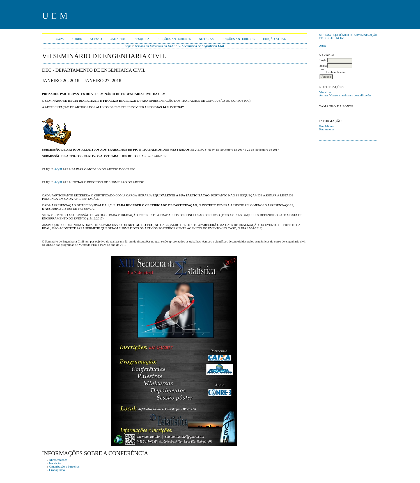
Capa (60, 38)
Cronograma (57, 469)
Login (323, 60)
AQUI (58, 169)
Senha (323, 65)
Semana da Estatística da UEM (155, 45)
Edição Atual (274, 38)
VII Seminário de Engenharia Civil (201, 45)
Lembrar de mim (335, 72)
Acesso (96, 38)
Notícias (206, 38)
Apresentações (58, 459)
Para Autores (326, 129)
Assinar (323, 95)
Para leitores (326, 126)
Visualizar (325, 92)
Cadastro (118, 38)
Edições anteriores (174, 38)
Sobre (77, 38)
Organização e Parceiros (64, 466)
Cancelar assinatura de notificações (351, 95)
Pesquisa (142, 38)
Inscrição (55, 463)
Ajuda (322, 45)
